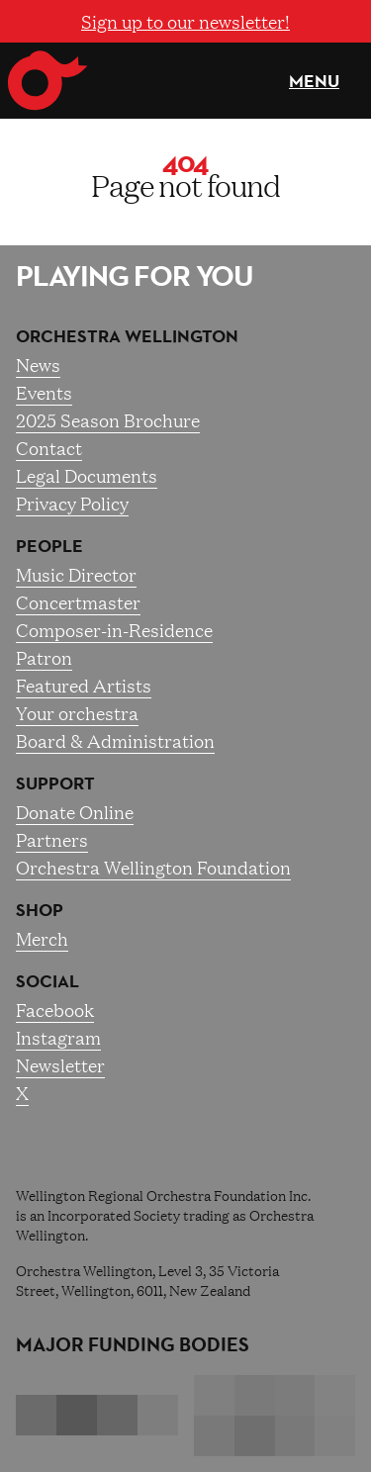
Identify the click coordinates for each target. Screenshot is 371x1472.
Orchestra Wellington (127, 336)
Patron (44, 657)
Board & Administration (115, 740)
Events (44, 392)
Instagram (58, 1037)
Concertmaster (78, 601)
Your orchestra (77, 712)
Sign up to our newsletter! (185, 21)
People (49, 546)
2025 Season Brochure (108, 419)
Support (55, 783)
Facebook (55, 1009)
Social (47, 981)
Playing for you (134, 275)
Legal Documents (86, 475)
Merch (42, 938)
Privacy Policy (72, 502)
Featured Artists (83, 684)
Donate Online (75, 811)
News (38, 364)
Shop (39, 910)
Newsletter (60, 1064)
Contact (49, 447)
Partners (52, 839)
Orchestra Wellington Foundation (153, 866)
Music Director (76, 574)
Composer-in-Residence (114, 629)
